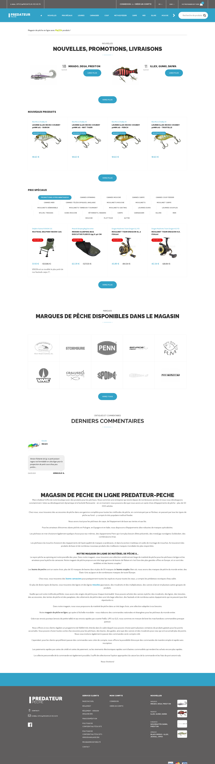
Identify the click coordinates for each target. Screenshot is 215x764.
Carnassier (87, 213)
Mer (122, 213)
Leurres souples (127, 208)
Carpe (68, 213)
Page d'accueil (88, 696)
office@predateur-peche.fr (29, 4)
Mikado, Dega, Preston (160, 698)
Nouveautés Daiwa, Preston (162, 719)
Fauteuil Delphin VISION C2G (46, 227)
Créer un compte (117, 701)
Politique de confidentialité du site (92, 719)
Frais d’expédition (90, 713)
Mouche (138, 213)
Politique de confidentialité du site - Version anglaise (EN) (92, 729)
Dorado (44, 435)
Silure (106, 213)
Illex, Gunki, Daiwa (158, 709)
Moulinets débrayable (164, 203)
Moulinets (113, 203)
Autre (175, 213)
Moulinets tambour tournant (45, 208)
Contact (86, 741)
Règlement (87, 701)
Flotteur (157, 213)
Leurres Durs (103, 208)
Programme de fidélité (92, 737)
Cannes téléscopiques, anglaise (55, 203)
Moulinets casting (77, 208)
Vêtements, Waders (45, 213)
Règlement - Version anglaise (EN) (91, 707)
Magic (45, 439)
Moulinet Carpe (136, 203)
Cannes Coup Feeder (153, 197)
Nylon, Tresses (153, 208)
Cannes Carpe (126, 197)
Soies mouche (177, 208)
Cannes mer (178, 197)
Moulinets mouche (89, 203)
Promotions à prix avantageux (45, 197)
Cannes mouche (102, 197)
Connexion (114, 696)
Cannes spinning (77, 197)
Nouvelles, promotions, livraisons (107, 49)
